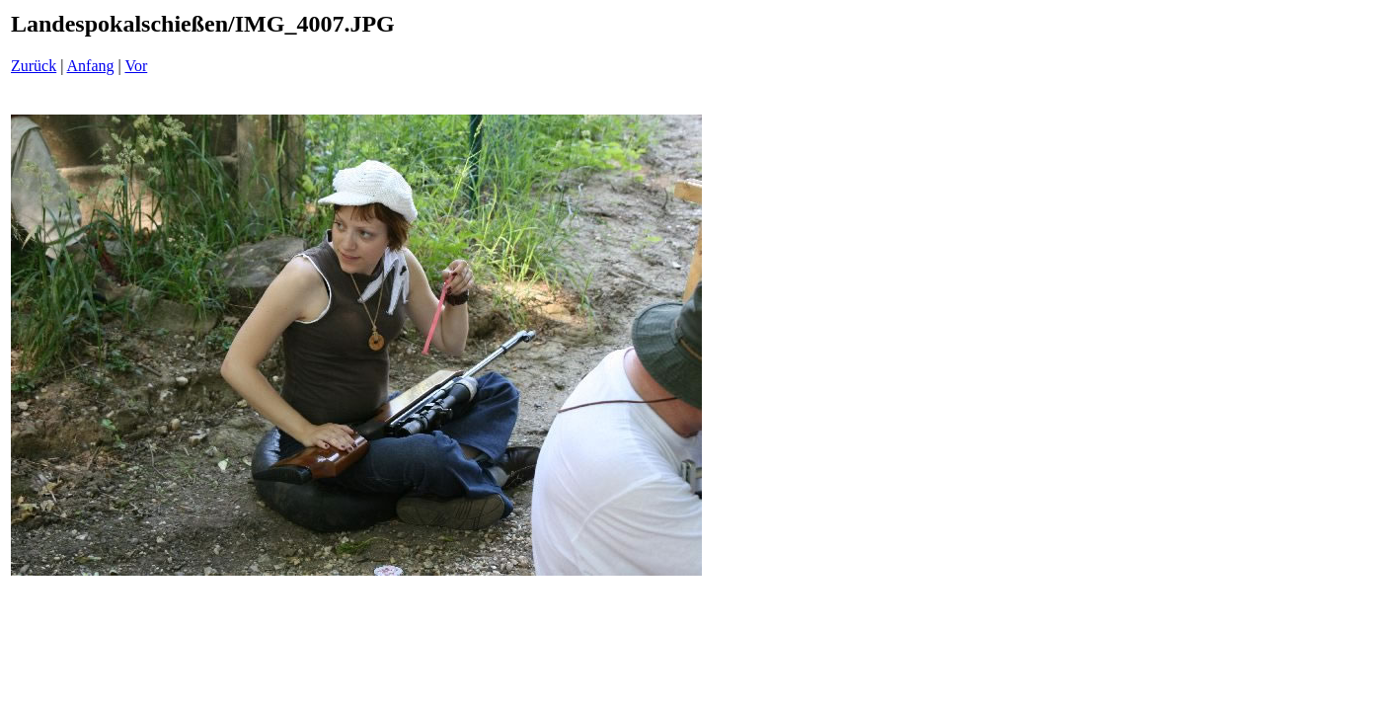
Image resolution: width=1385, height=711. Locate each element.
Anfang (91, 65)
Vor (135, 65)
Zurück (33, 65)
